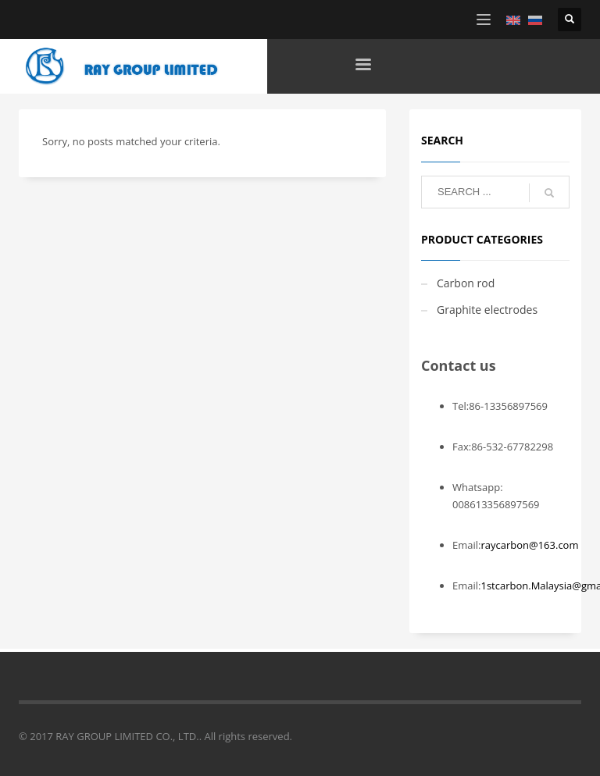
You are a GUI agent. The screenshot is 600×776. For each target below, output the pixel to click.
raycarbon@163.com (529, 545)
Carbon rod (466, 283)
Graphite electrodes (487, 309)
